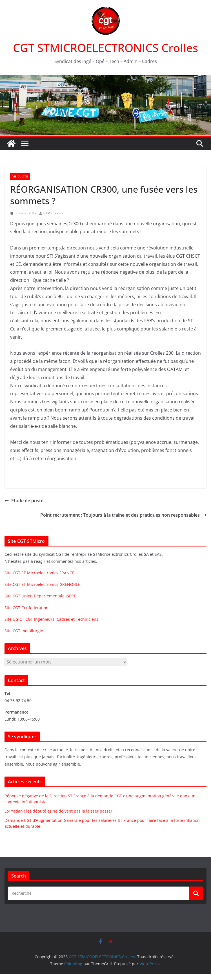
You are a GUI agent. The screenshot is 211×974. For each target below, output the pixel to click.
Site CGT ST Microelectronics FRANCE (39, 572)
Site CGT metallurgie (24, 630)
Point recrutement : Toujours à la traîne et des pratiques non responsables (123, 515)
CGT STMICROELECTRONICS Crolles (105, 47)
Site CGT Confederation (26, 607)
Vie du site (20, 176)
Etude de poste (24, 501)
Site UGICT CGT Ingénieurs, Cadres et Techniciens (51, 619)
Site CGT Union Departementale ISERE (40, 596)
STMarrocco (53, 213)
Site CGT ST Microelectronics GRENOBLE (42, 584)
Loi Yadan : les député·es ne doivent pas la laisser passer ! (60, 811)
